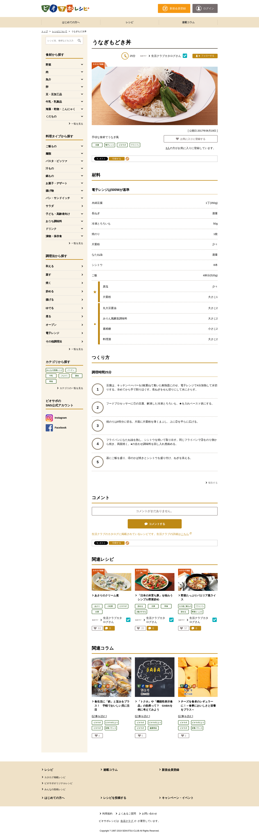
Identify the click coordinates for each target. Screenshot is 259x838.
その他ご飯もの (185, 606)
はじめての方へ (71, 22)
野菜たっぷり (197, 612)
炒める (50, 291)
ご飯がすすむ (141, 612)
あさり (97, 606)
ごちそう (64, 376)
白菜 (97, 612)
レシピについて (59, 31)
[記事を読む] (99, 716)
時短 (51, 381)
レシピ (129, 22)
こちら (186, 533)
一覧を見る (77, 123)
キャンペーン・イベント (178, 797)
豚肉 (77, 376)
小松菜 (110, 606)
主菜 (153, 606)
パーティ (70, 370)
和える (50, 266)
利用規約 (107, 813)
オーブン (51, 324)
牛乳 (51, 376)
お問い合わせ (149, 813)
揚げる (50, 299)
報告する (213, 482)
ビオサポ (123, 606)
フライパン (199, 606)
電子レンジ (52, 333)
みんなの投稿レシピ (54, 370)
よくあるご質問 (127, 813)
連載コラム (188, 22)
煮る (48, 316)
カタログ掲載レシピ (54, 777)
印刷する (116, 158)
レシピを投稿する (114, 797)
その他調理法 (54, 341)
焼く (48, 282)
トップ (44, 31)
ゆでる (50, 308)
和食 (166, 606)
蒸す (48, 274)
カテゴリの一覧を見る (71, 388)
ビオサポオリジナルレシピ (58, 783)
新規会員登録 (170, 769)
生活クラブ (129, 820)
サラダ (50, 205)
